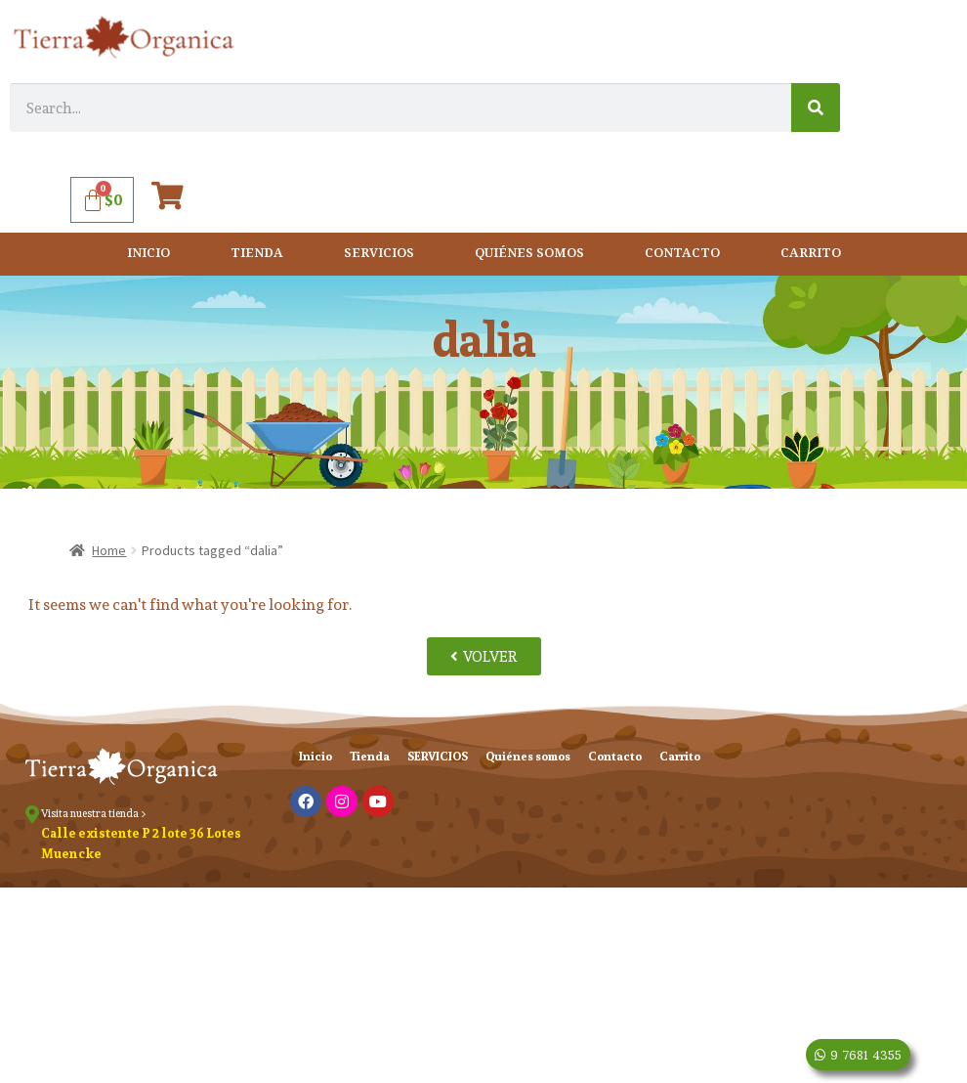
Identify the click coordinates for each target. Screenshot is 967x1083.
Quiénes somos (529, 253)
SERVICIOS (379, 253)
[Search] (815, 107)
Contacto (682, 253)
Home (109, 550)
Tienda (257, 253)
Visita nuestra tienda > (94, 813)
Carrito (810, 253)
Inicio (148, 253)
